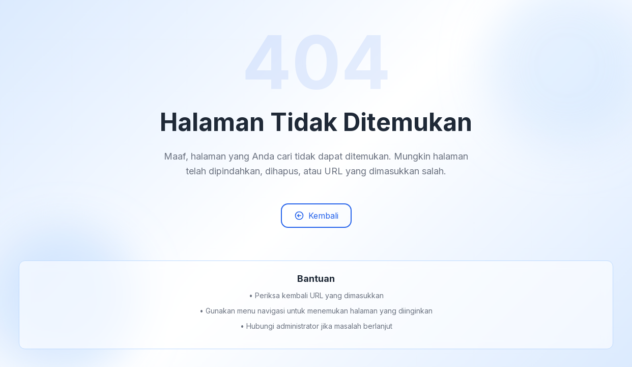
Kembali (316, 217)
